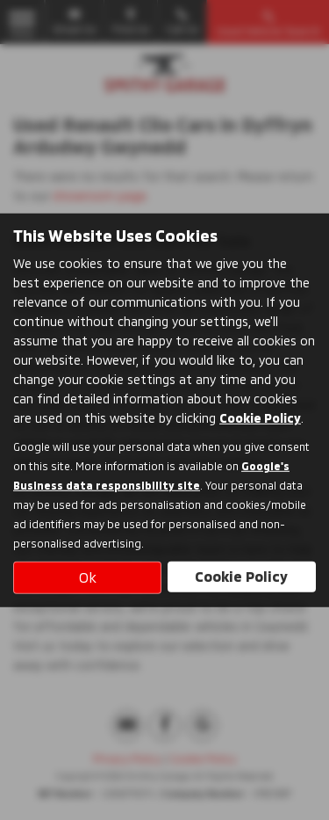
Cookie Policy (260, 417)
